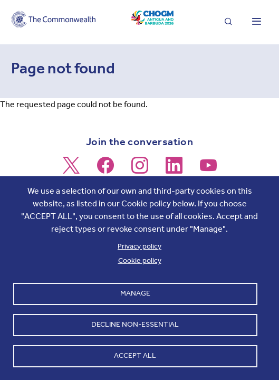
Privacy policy (139, 246)
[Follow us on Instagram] (139, 170)
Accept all (135, 355)
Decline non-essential (135, 324)
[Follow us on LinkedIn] (174, 170)
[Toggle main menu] (256, 22)
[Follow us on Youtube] (208, 170)
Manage (135, 293)
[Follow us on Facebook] (105, 170)
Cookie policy (139, 260)
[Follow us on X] (71, 170)
